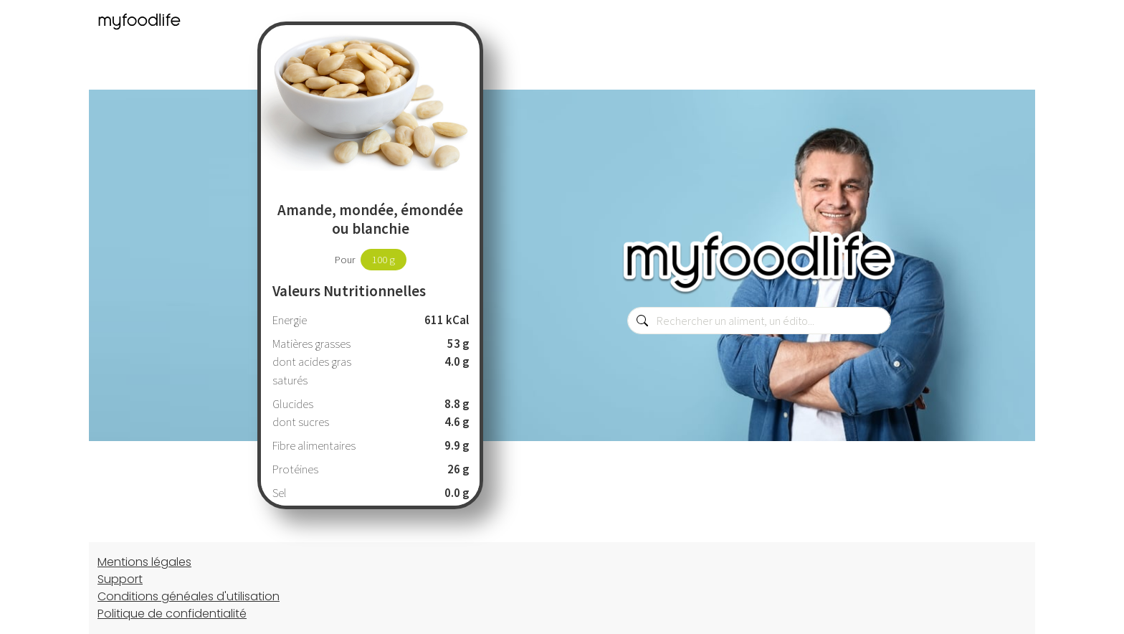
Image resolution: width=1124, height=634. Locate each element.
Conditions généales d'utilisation (188, 596)
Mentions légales (144, 562)
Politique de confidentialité (172, 613)
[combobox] (759, 320)
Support (120, 579)
